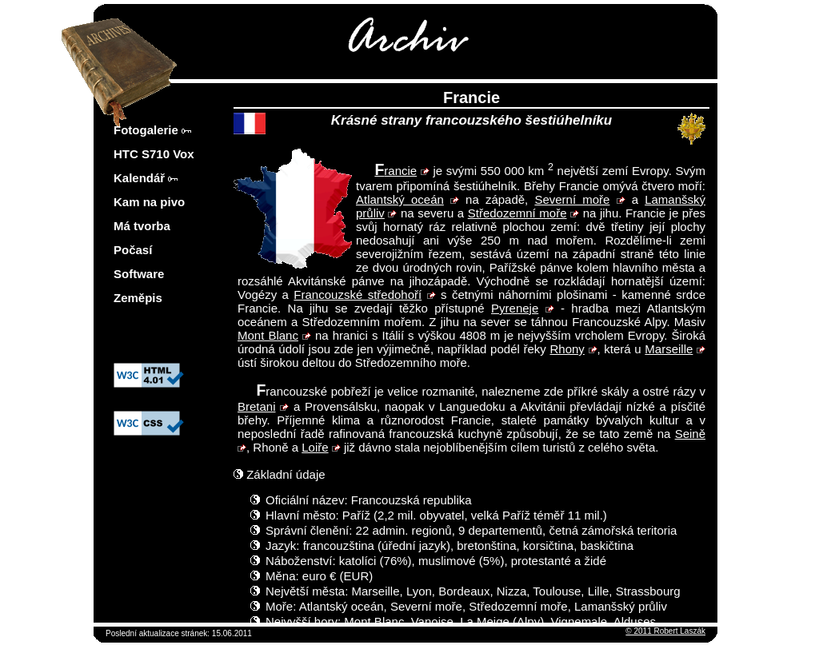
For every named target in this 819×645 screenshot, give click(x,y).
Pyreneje (514, 308)
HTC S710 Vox (154, 154)
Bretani (257, 406)
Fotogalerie (152, 130)
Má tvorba (142, 226)
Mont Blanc (268, 335)
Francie (395, 170)
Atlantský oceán (400, 199)
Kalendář (146, 178)
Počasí (133, 250)
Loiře (315, 447)
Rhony (566, 349)
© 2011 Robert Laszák (665, 631)
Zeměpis (138, 298)
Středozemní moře (517, 213)
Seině (690, 433)
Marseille (669, 349)
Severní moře (571, 199)
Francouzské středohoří (357, 294)
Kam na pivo (149, 202)
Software (139, 274)
